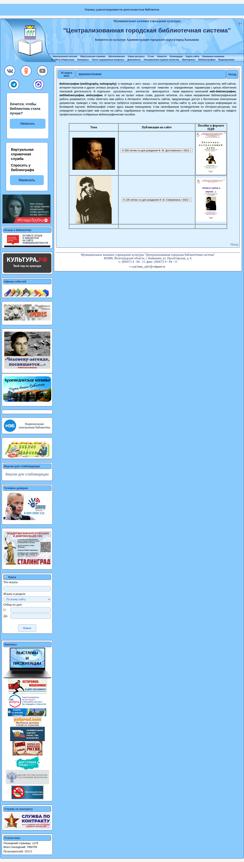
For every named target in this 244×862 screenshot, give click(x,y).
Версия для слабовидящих (27, 474)
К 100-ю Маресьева (63, 59)
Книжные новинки (213, 56)
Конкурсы (83, 59)
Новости (162, 56)
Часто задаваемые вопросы (108, 59)
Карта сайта (192, 56)
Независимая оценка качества (161, 59)
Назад (232, 74)
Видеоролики (226, 59)
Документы (134, 59)
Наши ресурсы (136, 56)
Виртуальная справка (92, 56)
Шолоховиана (116, 56)
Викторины (188, 59)
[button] (10, 72)
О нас (151, 56)
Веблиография (206, 59)
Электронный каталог (64, 56)
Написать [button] (27, 180)
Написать (27, 123)
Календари (176, 56)
